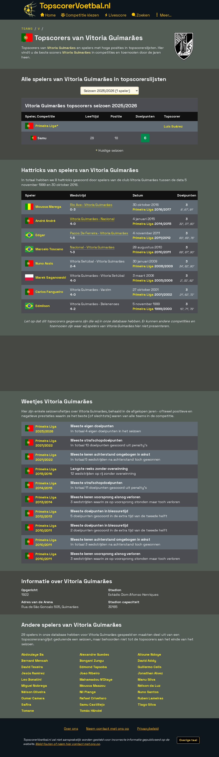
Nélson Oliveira (33, 692)
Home (48, 15)
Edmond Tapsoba (93, 667)
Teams (27, 29)
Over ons (71, 728)
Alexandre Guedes (94, 654)
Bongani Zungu (92, 660)
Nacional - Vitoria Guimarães (92, 247)
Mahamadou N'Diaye (96, 679)
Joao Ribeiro (90, 673)
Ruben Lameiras (150, 698)
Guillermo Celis (149, 667)
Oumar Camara (33, 698)
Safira (26, 704)
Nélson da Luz (149, 685)
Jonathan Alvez (150, 673)
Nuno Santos (148, 692)
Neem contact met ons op (107, 728)
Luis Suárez (173, 126)
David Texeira (32, 667)
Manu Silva (146, 679)
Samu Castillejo (92, 704)
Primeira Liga (152, 209)
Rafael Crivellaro (93, 698)
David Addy (147, 660)
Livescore (115, 15)
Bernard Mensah (34, 660)
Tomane (27, 710)
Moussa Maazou (93, 685)
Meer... (163, 15)
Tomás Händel (91, 710)
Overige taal (188, 740)
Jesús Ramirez (33, 673)
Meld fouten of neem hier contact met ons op (67, 744)
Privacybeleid (148, 728)
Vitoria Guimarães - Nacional (92, 219)
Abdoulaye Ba (32, 654)
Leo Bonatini (31, 679)
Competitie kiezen (80, 15)
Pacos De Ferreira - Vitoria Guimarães (99, 233)
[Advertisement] (109, 363)
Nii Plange (88, 692)
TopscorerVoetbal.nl (75, 6)
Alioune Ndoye (149, 654)
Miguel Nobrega (34, 685)
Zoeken (141, 15)
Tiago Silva (147, 704)
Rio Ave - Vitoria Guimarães (91, 205)
